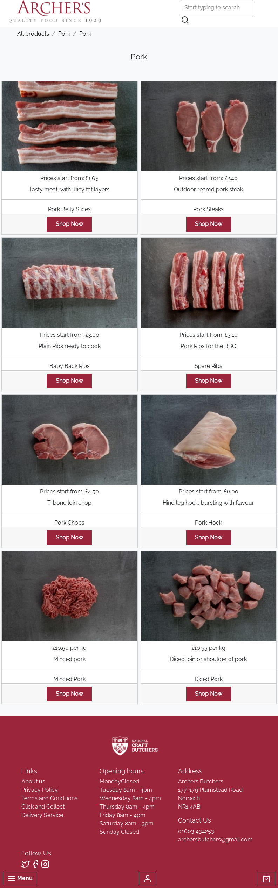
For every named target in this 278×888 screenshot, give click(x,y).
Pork (64, 33)
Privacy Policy (39, 790)
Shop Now (69, 224)
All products (33, 33)
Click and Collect (43, 806)
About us (33, 781)
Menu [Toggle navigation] (20, 878)
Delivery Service (42, 815)
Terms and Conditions (49, 798)
